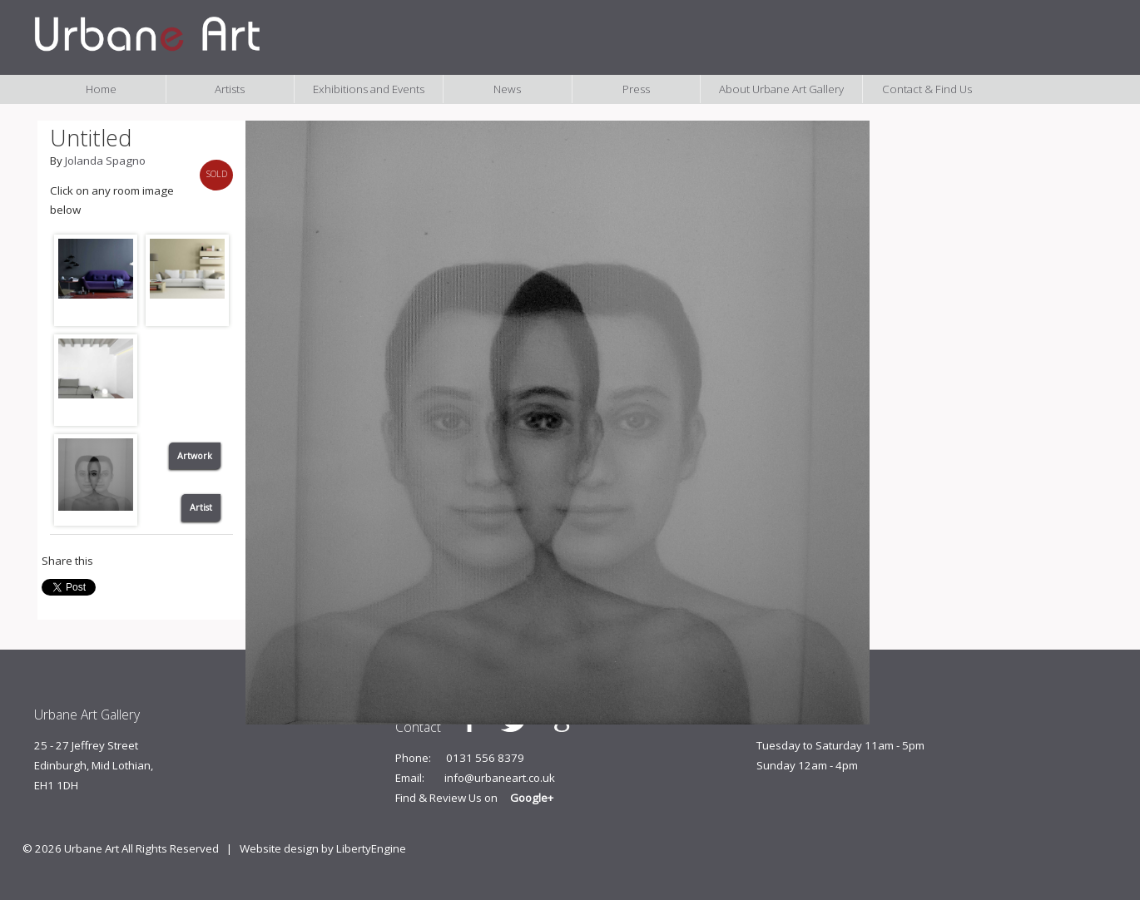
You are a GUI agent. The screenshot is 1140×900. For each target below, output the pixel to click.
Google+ (531, 797)
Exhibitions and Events (368, 89)
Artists (230, 89)
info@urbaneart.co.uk (499, 777)
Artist (201, 507)
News (507, 89)
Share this (67, 560)
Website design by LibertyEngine (323, 848)
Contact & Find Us (927, 89)
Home (101, 89)
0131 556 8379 (485, 757)
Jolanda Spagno (105, 160)
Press (636, 89)
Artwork (194, 456)
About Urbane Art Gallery (781, 89)
